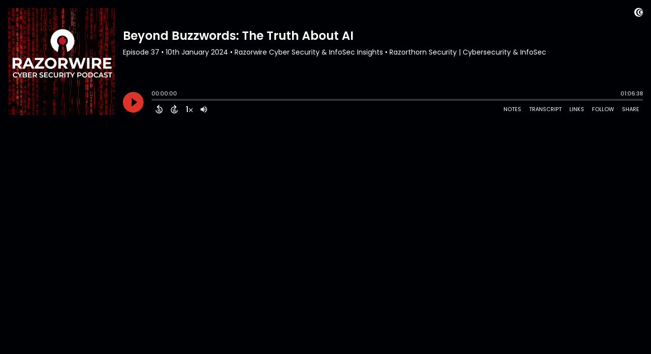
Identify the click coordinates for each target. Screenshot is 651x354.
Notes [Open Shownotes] (512, 109)
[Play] (133, 102)
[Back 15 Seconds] (159, 109)
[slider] (154, 101)
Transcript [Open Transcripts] (545, 109)
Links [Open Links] (576, 109)
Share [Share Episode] (630, 109)
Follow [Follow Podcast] (603, 109)
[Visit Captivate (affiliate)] (638, 14)
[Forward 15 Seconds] (174, 109)
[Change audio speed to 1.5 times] (189, 109)
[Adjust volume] (204, 109)
